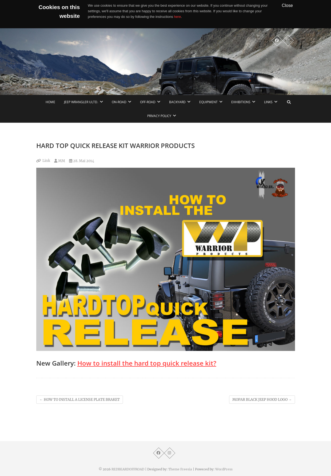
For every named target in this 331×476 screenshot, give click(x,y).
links (268, 102)
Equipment (208, 102)
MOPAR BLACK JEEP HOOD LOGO (262, 399)
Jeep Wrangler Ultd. (81, 102)
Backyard (177, 102)
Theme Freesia (180, 469)
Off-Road (147, 102)
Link (46, 160)
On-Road (119, 102)
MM (59, 161)
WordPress (224, 469)
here (177, 17)
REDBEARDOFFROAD (127, 469)
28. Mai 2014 (81, 161)
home (50, 102)
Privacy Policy (159, 116)
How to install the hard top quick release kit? (146, 363)
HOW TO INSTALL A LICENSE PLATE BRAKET (79, 399)
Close (287, 5)
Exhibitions (240, 102)
